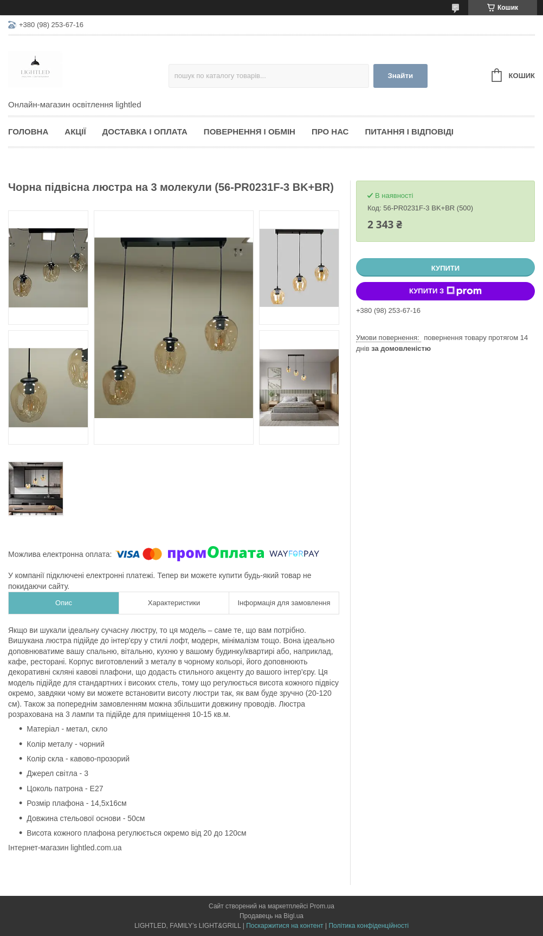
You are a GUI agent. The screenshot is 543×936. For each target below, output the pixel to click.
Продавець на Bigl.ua (271, 916)
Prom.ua (322, 906)
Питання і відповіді (409, 131)
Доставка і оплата (145, 131)
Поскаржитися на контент (284, 925)
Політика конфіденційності (368, 925)
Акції (75, 131)
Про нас (330, 131)
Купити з (445, 291)
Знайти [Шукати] (400, 76)
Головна (28, 131)
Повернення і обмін (249, 131)
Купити (445, 268)
